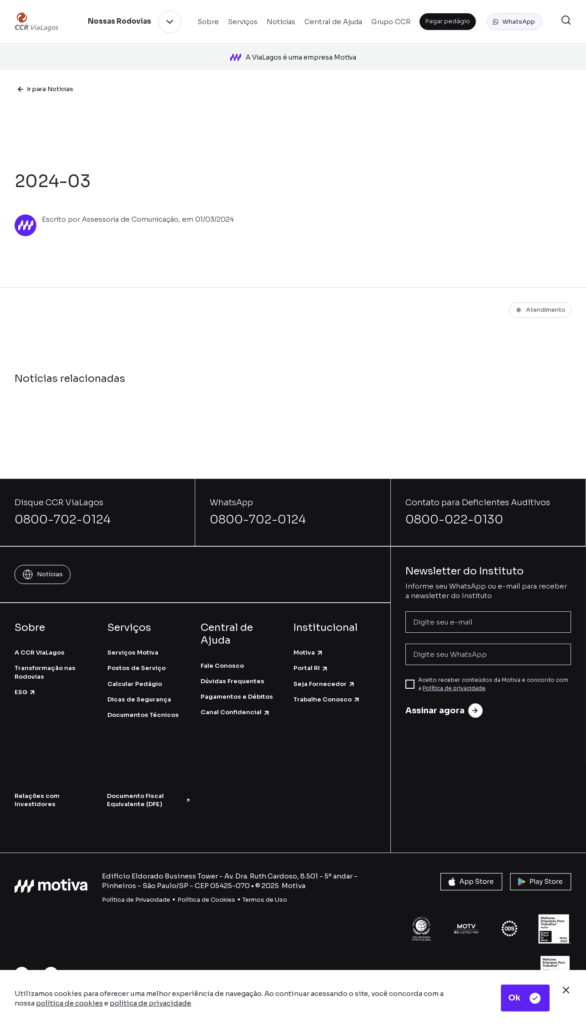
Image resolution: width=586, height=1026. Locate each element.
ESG (25, 684)
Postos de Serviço (136, 660)
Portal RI (310, 660)
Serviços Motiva (132, 644)
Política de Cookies (206, 891)
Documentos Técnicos (143, 707)
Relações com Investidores (37, 792)
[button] (514, 21)
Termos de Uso (264, 891)
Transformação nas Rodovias (45, 664)
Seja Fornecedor (324, 675)
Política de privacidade (454, 679)
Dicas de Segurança (139, 691)
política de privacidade (150, 1003)
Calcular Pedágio (134, 675)
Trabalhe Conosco (326, 691)
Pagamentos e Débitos (237, 688)
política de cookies (69, 1003)
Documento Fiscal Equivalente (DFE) (148, 792)
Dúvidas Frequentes (232, 673)
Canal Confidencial (235, 704)
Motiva (308, 644)
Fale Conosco (222, 657)
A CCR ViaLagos (40, 644)
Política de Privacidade (136, 891)
